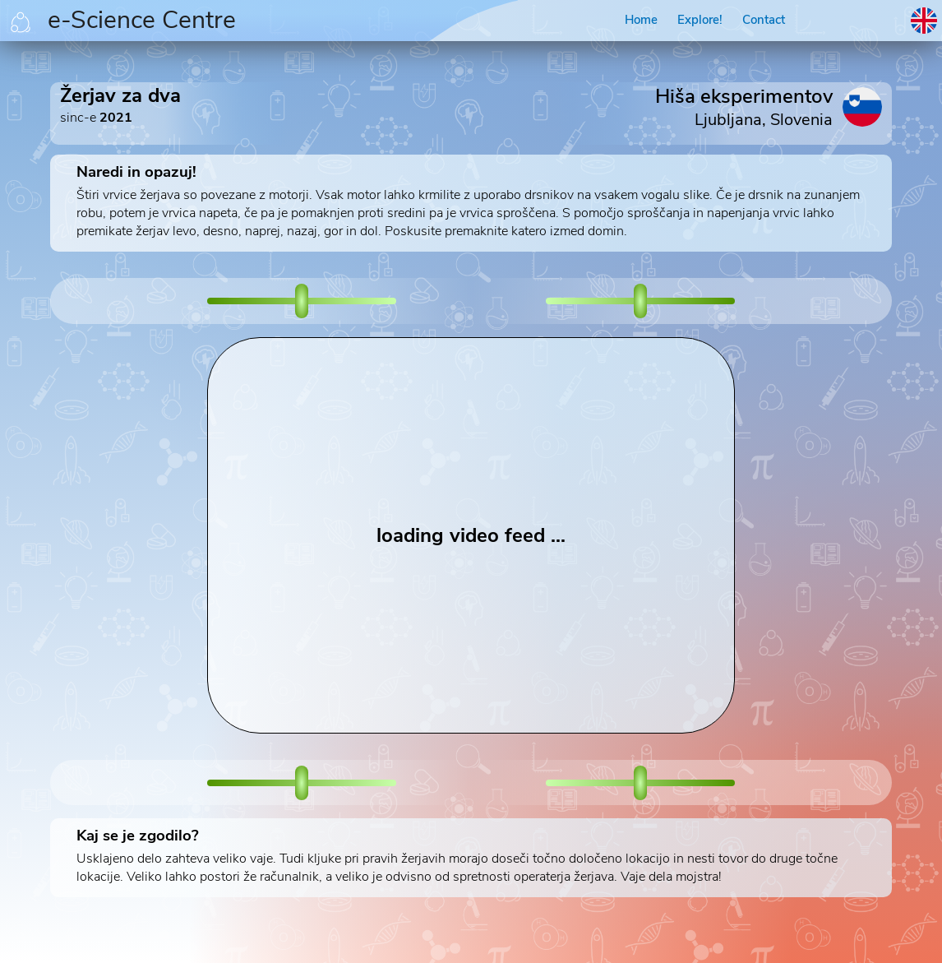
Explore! (700, 20)
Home (641, 20)
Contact (763, 20)
